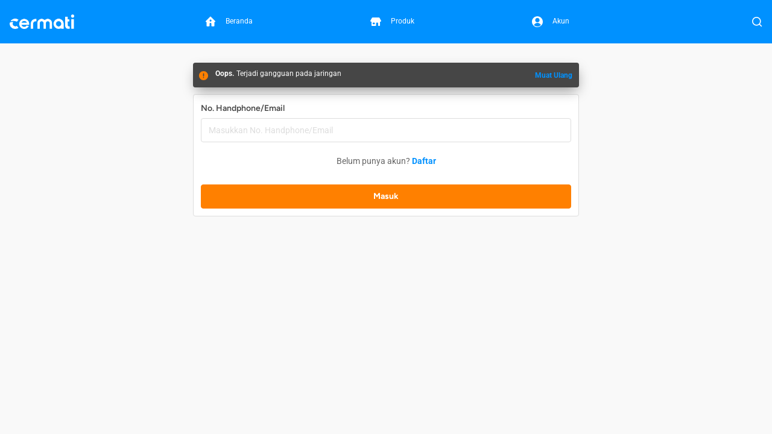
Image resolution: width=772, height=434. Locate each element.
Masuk (386, 196)
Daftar (424, 161)
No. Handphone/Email (243, 108)
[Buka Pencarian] (756, 21)
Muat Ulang (553, 75)
